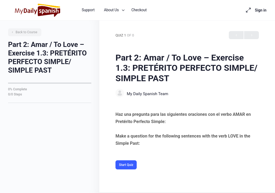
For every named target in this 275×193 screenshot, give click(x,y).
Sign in (260, 10)
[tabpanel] (187, 129)
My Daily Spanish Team (147, 93)
